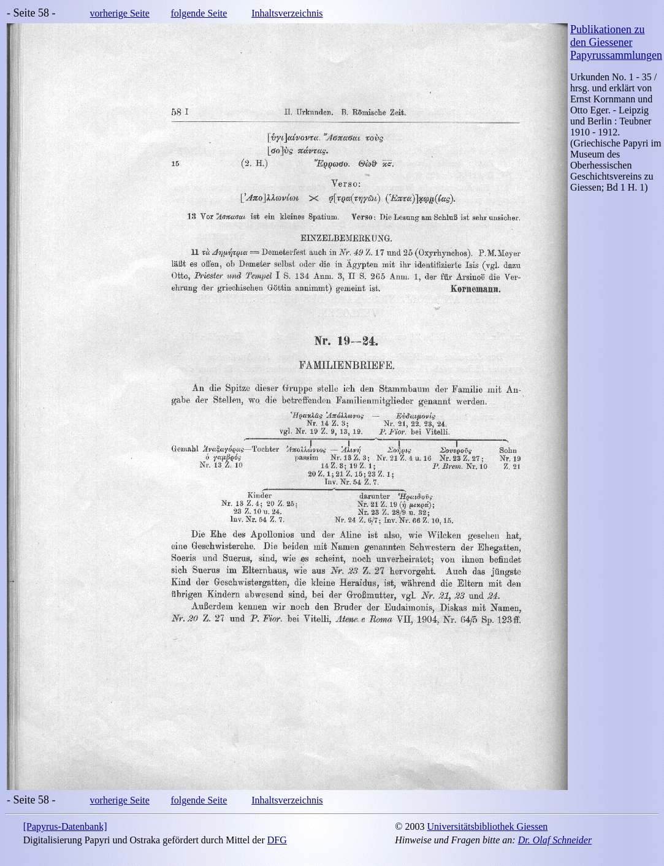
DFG (277, 840)
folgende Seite (198, 13)
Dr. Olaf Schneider (555, 840)
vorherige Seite (120, 13)
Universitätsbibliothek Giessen (487, 826)
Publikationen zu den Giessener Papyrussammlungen (616, 42)
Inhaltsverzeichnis (286, 13)
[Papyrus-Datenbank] (65, 826)
